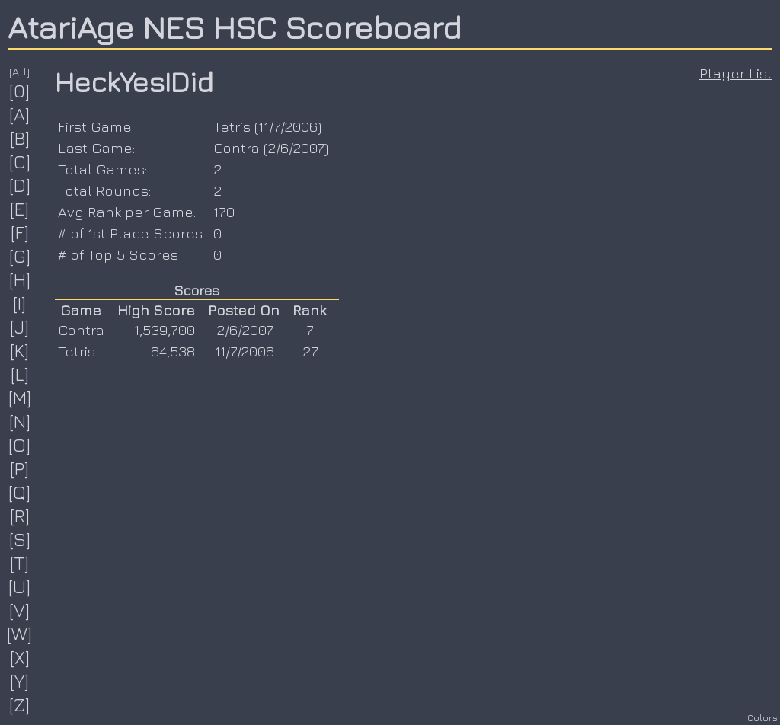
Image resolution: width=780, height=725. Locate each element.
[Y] (20, 680)
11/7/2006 (288, 126)
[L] (20, 374)
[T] (20, 562)
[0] (20, 90)
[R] (20, 515)
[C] (20, 161)
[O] (19, 444)
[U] (19, 586)
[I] (20, 303)
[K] (20, 350)
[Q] (19, 492)
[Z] (20, 704)
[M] (20, 397)
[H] (20, 279)
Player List (735, 73)
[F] (20, 232)
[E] (20, 208)
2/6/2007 (295, 147)
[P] (20, 468)
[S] (20, 539)
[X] (20, 657)
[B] (20, 138)
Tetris (232, 126)
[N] (20, 421)
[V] (20, 610)
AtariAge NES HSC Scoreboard (235, 27)
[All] (19, 71)
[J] (20, 326)
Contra (236, 147)
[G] (20, 256)
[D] (20, 185)
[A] (20, 114)
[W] (20, 633)
